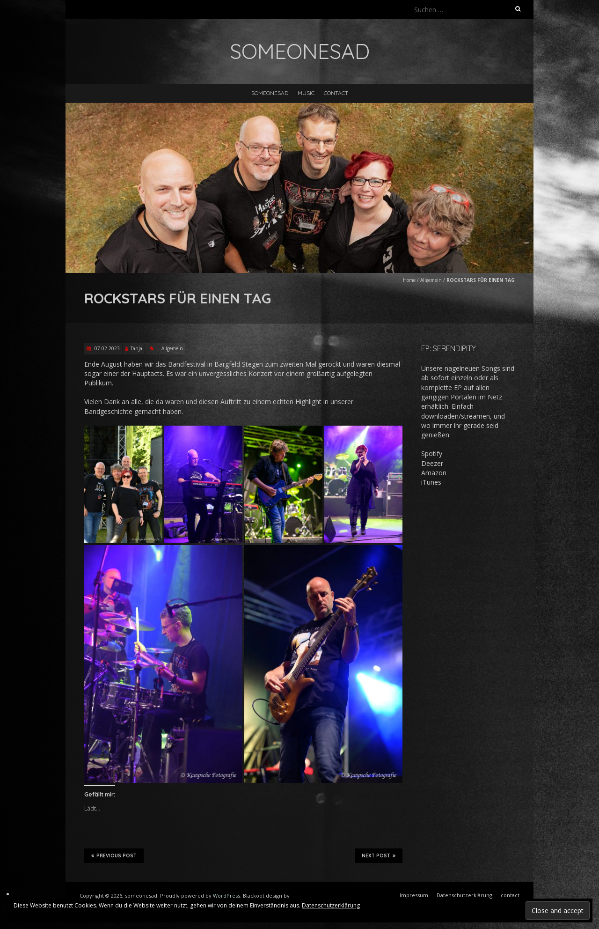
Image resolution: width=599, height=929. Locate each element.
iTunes (431, 482)
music (306, 92)
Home (409, 280)
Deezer (432, 463)
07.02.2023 (106, 348)
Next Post (378, 855)
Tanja (136, 348)
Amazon (433, 472)
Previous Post (114, 855)
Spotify (431, 453)
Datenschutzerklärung (331, 905)
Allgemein (431, 280)
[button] (123, 484)
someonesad (269, 92)
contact (336, 92)
